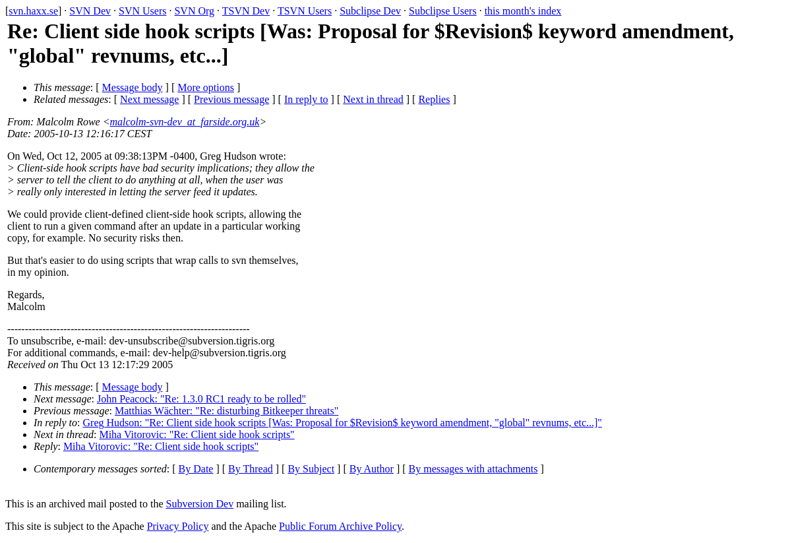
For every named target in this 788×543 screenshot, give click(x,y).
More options (205, 87)
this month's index (523, 10)
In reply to (306, 99)
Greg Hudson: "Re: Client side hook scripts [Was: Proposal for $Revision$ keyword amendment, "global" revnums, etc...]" (342, 422)
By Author (371, 468)
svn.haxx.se (33, 10)
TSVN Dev (246, 10)
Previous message (231, 99)
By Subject (311, 468)
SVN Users (142, 10)
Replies (434, 99)
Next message (149, 99)
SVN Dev (90, 10)
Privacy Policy (178, 526)
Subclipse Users (443, 10)
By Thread (250, 468)
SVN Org (194, 10)
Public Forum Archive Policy (340, 526)
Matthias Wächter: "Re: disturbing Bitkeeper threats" (226, 410)
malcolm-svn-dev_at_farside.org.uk (185, 121)
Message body (132, 87)
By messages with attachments (473, 468)
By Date (196, 468)
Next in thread (373, 99)
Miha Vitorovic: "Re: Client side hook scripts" (196, 434)
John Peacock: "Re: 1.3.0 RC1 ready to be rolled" (201, 398)
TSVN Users (305, 10)
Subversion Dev (200, 503)
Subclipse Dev (370, 10)
